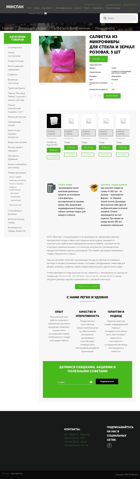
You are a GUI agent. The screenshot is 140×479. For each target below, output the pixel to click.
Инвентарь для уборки (17, 180)
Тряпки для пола (15, 205)
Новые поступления (14, 54)
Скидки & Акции (15, 61)
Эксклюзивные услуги (64, 8)
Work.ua (5, 473)
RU (30, 8)
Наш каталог (47, 8)
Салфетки (12, 74)
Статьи (86, 8)
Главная (36, 8)
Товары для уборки (32, 28)
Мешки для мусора (17, 117)
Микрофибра (105, 28)
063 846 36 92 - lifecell (75, 441)
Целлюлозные (15, 200)
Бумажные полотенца (13, 81)
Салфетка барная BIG (52, 143)
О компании (98, 8)
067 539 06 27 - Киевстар (77, 434)
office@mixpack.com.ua (93, 5)
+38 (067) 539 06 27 (130, 5)
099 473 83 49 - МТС (74, 438)
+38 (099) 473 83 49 (113, 5)
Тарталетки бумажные (13, 158)
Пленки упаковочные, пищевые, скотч (15, 108)
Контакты (77, 8)
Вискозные (14, 193)
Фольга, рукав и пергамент (15, 149)
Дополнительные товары (16, 221)
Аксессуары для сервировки (15, 68)
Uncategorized (15, 47)
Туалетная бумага (16, 88)
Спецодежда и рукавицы (15, 212)
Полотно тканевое (16, 184)
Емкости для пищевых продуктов (14, 133)
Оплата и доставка (112, 8)
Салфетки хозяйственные (70, 28)
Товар (67, 142)
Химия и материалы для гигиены (17, 166)
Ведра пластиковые (17, 142)
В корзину (112, 96)
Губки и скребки (15, 177)
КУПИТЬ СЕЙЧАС (51, 133)
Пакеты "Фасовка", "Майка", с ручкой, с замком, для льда (17, 96)
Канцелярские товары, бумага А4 (16, 229)
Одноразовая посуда (14, 124)
